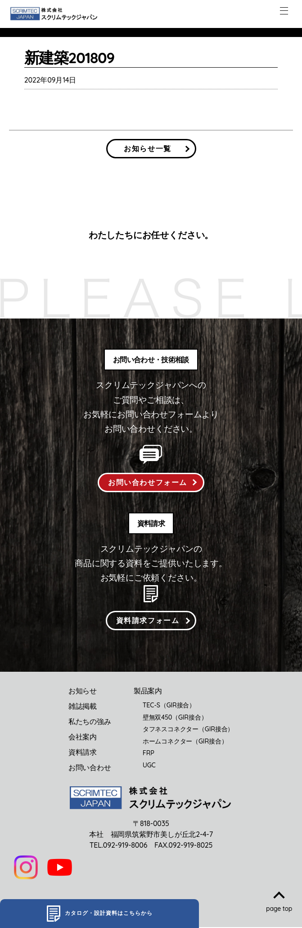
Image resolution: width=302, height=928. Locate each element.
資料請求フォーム (148, 621)
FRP (148, 754)
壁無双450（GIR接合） (175, 719)
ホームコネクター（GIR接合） (185, 743)
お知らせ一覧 (147, 148)
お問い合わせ (89, 768)
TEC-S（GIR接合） (169, 706)
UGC (149, 766)
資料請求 (82, 753)
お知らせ (82, 692)
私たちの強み (89, 722)
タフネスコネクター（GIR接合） (188, 730)
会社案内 (82, 738)
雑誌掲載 (82, 707)
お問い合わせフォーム (147, 482)
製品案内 (148, 692)
